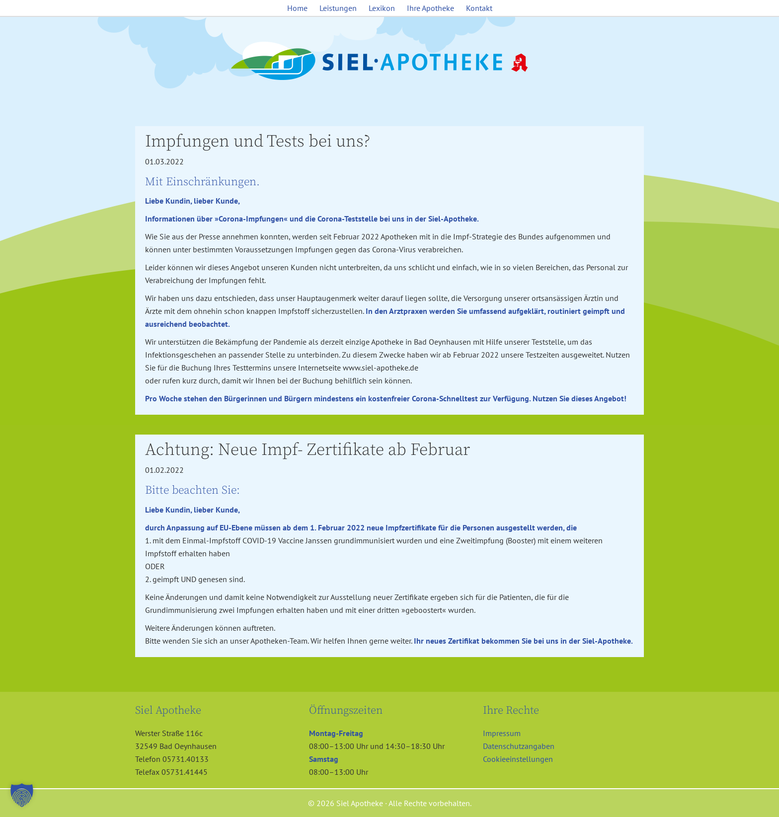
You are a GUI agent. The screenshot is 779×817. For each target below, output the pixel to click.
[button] (22, 795)
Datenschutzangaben (518, 746)
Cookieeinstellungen (518, 759)
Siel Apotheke (389, 61)
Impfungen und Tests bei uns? (257, 141)
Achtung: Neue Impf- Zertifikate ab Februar (307, 450)
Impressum (502, 733)
